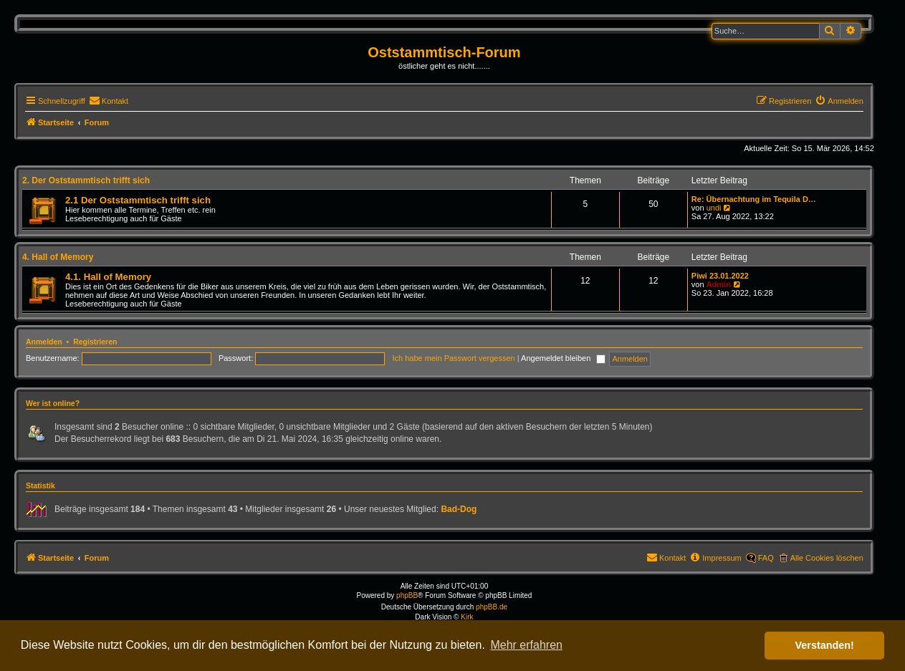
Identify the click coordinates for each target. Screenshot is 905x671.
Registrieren (95, 341)
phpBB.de (491, 607)
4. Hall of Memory (57, 257)
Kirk (467, 617)
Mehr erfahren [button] (526, 645)
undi (714, 207)
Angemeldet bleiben (563, 358)
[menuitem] (108, 101)
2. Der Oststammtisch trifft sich (86, 180)
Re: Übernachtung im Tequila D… (753, 199)
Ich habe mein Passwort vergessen (454, 358)
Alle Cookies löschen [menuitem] (826, 558)
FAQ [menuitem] (766, 558)
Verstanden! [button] (824, 645)
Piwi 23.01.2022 (720, 275)
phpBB (407, 595)
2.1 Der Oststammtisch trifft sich (138, 200)
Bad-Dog (459, 509)
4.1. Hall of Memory (108, 276)
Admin (719, 284)
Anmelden (44, 341)
